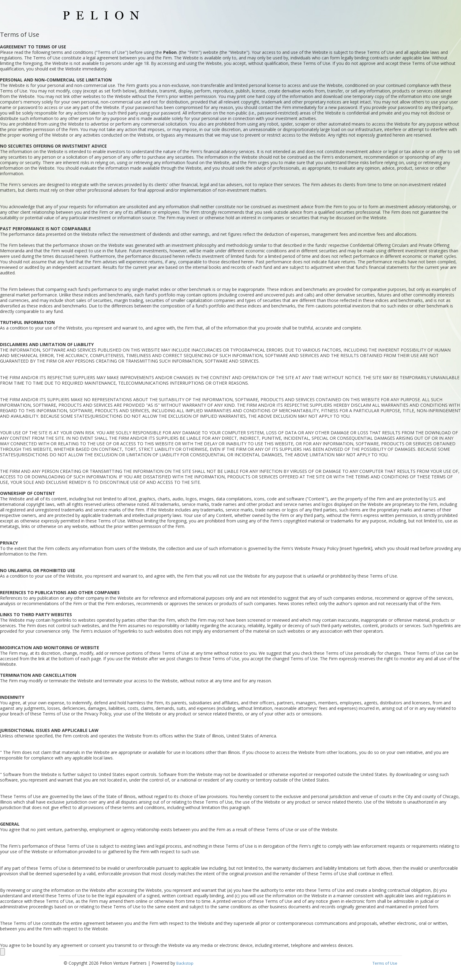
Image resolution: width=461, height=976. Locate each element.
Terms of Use (385, 963)
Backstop (184, 963)
